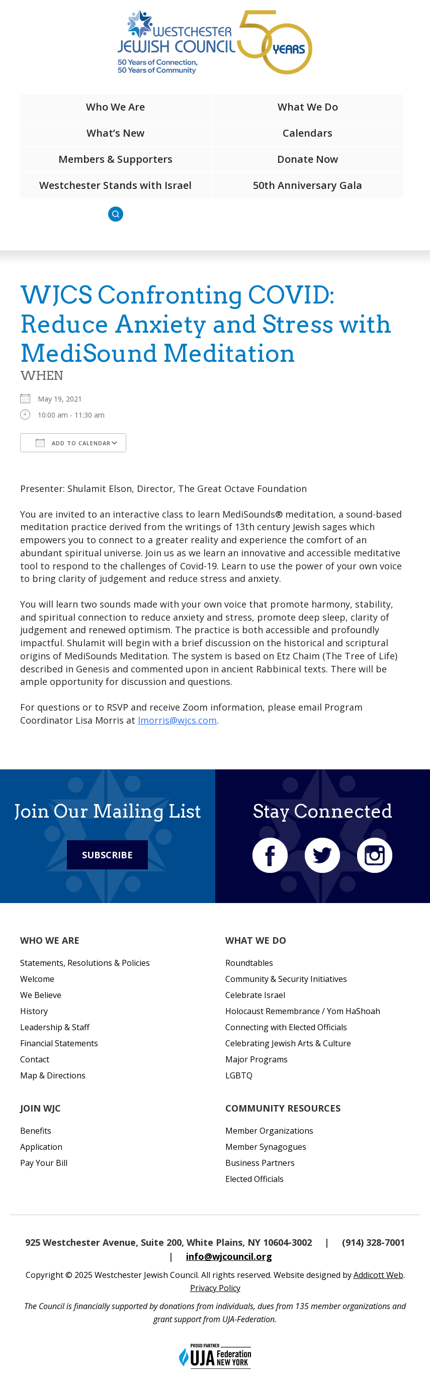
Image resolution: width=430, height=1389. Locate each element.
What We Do (308, 107)
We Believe (40, 995)
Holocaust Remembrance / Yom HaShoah (302, 1011)
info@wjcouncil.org (229, 1256)
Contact (34, 1059)
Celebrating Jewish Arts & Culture (288, 1043)
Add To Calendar (73, 442)
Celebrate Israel (255, 995)
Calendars (307, 133)
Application (41, 1146)
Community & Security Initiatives (286, 978)
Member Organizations (269, 1130)
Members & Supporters (115, 159)
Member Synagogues (265, 1146)
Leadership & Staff (55, 1027)
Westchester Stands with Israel (115, 185)
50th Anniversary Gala (307, 185)
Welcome (37, 978)
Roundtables (249, 962)
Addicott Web (378, 1274)
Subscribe (107, 855)
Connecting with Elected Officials (286, 1027)
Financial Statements (59, 1043)
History (34, 1011)
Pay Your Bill (43, 1162)
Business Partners (260, 1162)
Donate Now (307, 159)
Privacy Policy (215, 1288)
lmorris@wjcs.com (177, 720)
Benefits (35, 1130)
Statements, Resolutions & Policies (85, 962)
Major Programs (256, 1059)
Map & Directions (52, 1075)
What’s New (115, 133)
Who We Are (115, 107)
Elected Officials (254, 1178)
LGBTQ (238, 1075)
